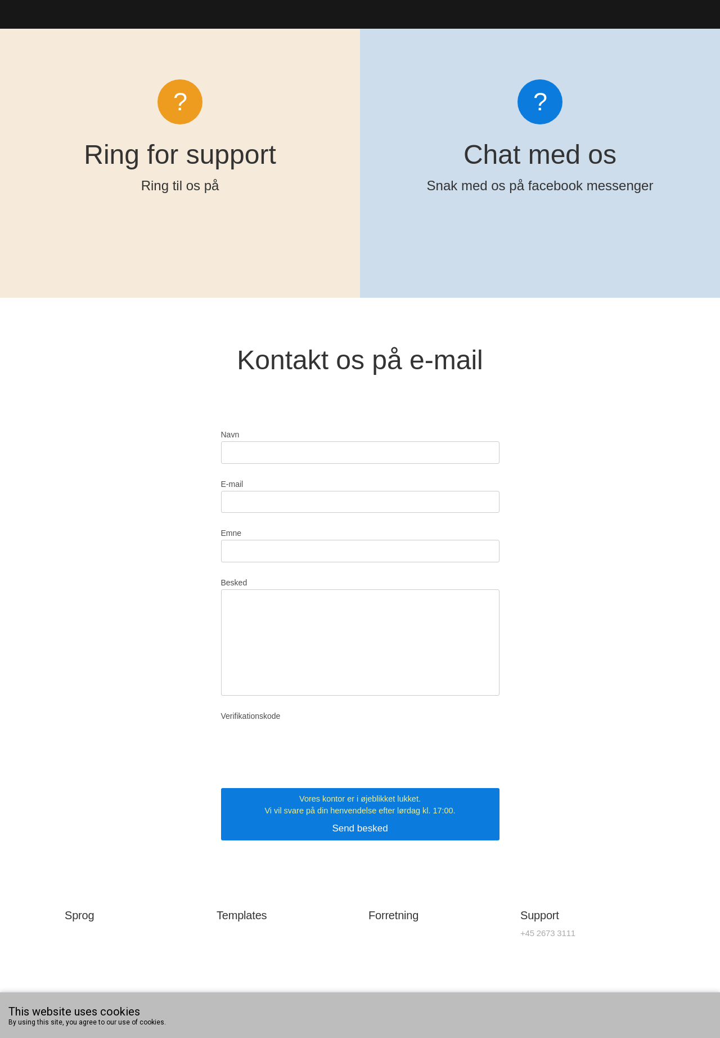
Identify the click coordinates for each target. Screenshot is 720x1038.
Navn (230, 434)
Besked (234, 582)
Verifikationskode (251, 716)
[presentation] (306, 745)
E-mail (232, 484)
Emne (231, 533)
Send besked (360, 813)
